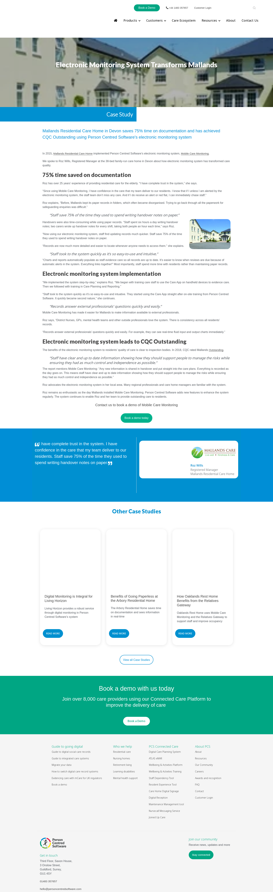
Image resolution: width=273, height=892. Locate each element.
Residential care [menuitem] (122, 722)
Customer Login (202, 7)
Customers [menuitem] (154, 20)
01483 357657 (49, 852)
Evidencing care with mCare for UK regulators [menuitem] (77, 748)
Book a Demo (146, 7)
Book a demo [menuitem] (59, 755)
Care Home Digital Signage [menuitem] (164, 762)
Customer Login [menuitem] (204, 768)
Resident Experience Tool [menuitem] (163, 755)
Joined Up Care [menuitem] (157, 788)
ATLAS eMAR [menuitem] (155, 729)
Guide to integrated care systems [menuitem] (70, 729)
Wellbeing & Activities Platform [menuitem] (166, 735)
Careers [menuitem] (199, 742)
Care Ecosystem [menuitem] (184, 20)
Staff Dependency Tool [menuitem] (161, 748)
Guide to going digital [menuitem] (67, 717)
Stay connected (201, 825)
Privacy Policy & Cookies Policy (171, 881)
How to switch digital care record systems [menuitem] (75, 742)
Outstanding (216, 339)
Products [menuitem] (130, 20)
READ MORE (53, 604)
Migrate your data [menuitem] (61, 735)
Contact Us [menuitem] (250, 20)
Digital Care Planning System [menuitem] (165, 722)
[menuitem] (115, 20)
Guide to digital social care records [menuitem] (71, 722)
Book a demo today (136, 407)
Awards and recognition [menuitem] (208, 748)
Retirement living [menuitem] (122, 735)
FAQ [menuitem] (197, 755)
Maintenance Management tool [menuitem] (166, 775)
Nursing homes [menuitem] (121, 729)
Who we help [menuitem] (122, 717)
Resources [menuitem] (209, 20)
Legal (148, 881)
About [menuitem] (231, 20)
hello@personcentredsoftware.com (61, 859)
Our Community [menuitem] (204, 735)
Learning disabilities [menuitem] (124, 742)
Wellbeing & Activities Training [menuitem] (165, 742)
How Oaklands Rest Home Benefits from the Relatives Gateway (198, 571)
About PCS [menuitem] (202, 717)
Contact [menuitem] (199, 762)
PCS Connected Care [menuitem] (163, 717)
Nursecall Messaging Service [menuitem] (164, 781)
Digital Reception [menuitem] (158, 768)
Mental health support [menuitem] (125, 748)
